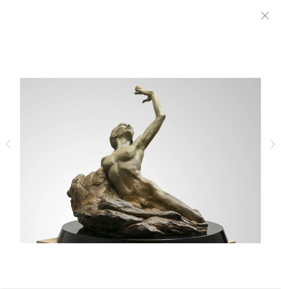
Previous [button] (8, 144)
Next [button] (273, 144)
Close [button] (263, 18)
